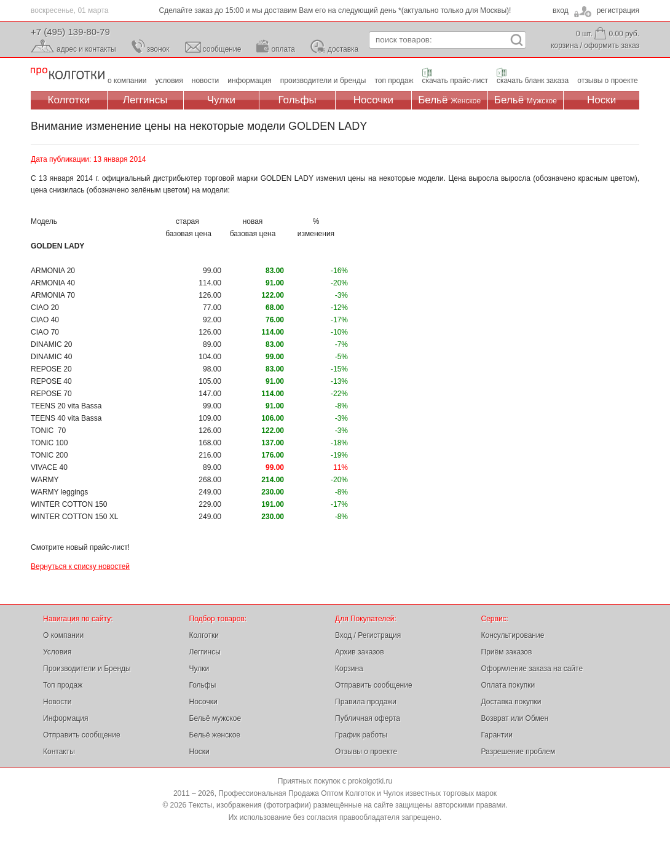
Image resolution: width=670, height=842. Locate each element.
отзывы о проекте (607, 80)
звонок (158, 49)
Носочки (373, 100)
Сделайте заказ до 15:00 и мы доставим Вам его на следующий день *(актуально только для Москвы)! (335, 10)
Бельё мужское (215, 718)
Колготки (69, 100)
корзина (564, 45)
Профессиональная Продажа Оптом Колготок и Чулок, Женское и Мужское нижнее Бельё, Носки (67, 74)
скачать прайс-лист (455, 80)
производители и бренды (323, 80)
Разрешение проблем (518, 751)
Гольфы (297, 100)
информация (249, 80)
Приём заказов (506, 652)
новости (205, 80)
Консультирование (513, 635)
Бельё (449, 100)
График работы (361, 735)
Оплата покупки (508, 685)
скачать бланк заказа (533, 80)
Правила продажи (365, 701)
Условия (57, 652)
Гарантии (497, 735)
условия (169, 80)
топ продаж (393, 80)
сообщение (222, 49)
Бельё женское (214, 735)
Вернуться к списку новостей (80, 566)
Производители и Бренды (87, 668)
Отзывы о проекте (366, 751)
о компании (127, 80)
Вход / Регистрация (368, 635)
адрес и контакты (86, 49)
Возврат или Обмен (515, 718)
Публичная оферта (367, 718)
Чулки (221, 100)
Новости (57, 701)
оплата (283, 49)
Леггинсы (145, 100)
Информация (65, 718)
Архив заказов (359, 652)
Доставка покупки (511, 701)
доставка (343, 49)
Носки (601, 100)
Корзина (349, 668)
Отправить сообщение (81, 735)
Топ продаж (62, 685)
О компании (63, 635)
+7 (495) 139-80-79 (70, 31)
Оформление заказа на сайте (532, 668)
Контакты (59, 751)
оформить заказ (611, 45)
